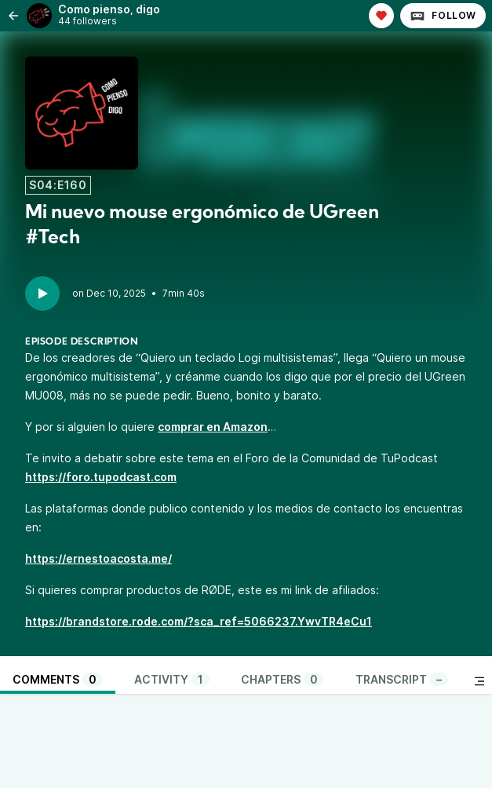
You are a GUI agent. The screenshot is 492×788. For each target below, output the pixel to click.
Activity (172, 679)
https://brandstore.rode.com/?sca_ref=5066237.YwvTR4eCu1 (198, 621)
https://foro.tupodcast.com (101, 476)
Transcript (401, 679)
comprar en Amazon (213, 426)
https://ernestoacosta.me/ (98, 558)
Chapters (282, 679)
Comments (58, 679)
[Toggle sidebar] (479, 681)
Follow (443, 16)
